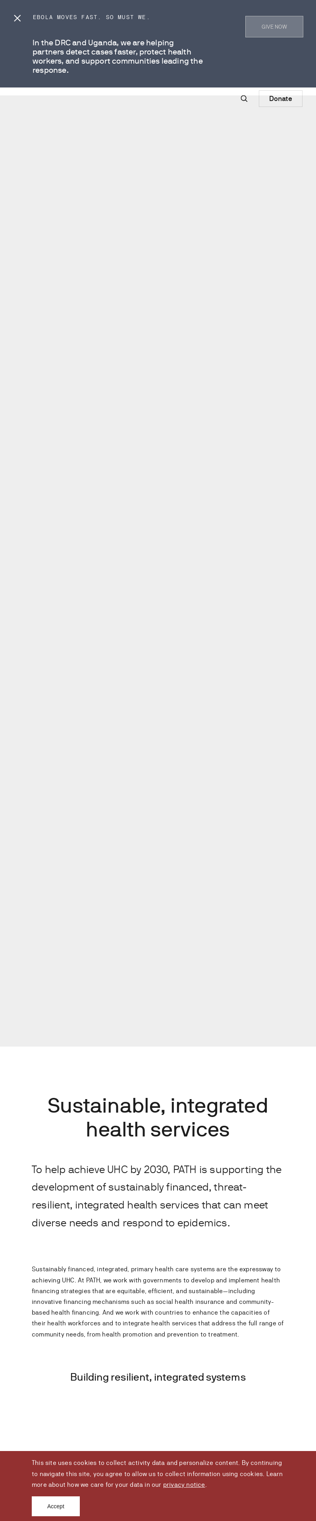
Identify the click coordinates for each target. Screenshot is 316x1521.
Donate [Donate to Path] (280, 98)
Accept (55, 1506)
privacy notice (184, 1484)
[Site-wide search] (244, 99)
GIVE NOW (274, 26)
